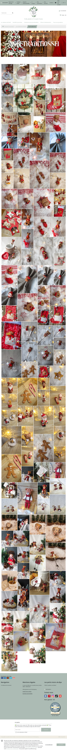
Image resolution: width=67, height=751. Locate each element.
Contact (51, 2)
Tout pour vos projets (8, 26)
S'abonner (46, 729)
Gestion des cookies (27, 691)
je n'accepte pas (48, 744)
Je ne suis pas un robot (22, 732)
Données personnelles (27, 693)
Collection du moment (6, 685)
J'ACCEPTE (61, 744)
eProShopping (35, 736)
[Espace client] (62, 11)
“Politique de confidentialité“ (13, 748)
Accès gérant (62, 736)
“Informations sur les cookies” (31, 747)
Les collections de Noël (21, 26)
